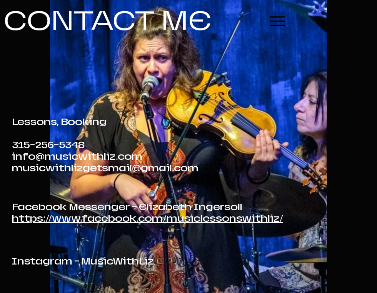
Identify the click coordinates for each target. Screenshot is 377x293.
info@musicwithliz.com (77, 157)
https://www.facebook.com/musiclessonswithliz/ (147, 219)
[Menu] (277, 21)
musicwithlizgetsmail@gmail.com (105, 168)
